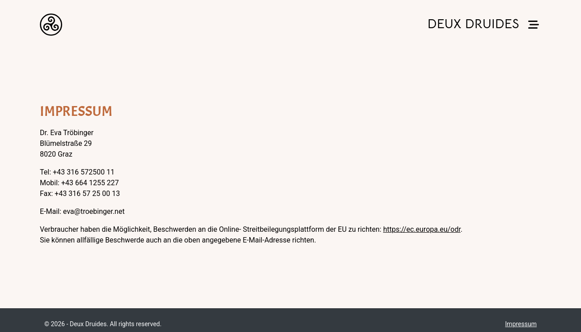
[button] (533, 25)
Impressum (521, 324)
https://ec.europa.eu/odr (422, 229)
